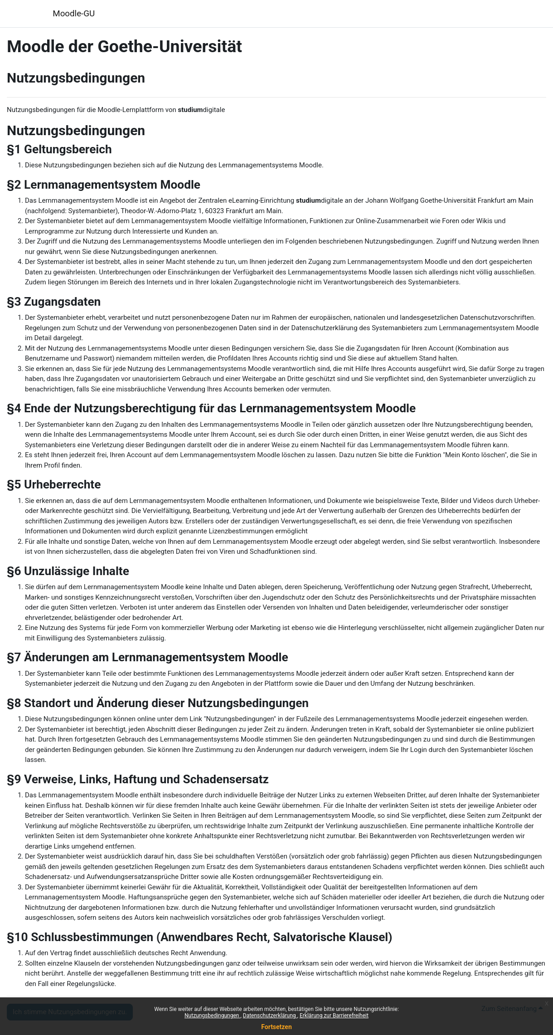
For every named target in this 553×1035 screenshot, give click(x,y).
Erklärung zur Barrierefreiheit (334, 1015)
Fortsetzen (276, 1026)
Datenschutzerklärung (270, 1015)
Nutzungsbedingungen (212, 1015)
